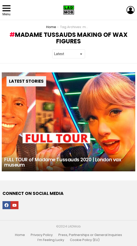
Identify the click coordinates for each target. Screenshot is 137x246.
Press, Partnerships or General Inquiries (90, 235)
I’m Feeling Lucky (50, 240)
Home (20, 235)
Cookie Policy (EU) (85, 240)
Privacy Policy (42, 235)
